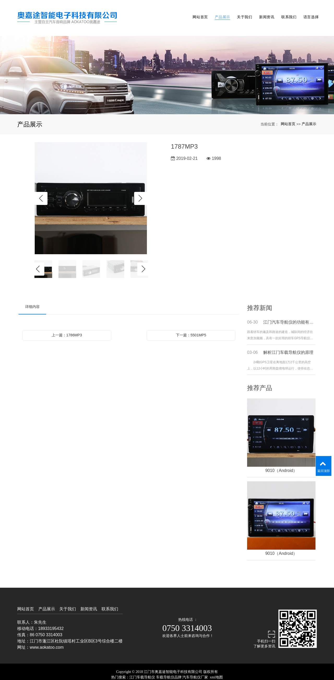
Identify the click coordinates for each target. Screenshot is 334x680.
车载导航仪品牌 (169, 666)
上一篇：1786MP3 (67, 324)
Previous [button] (40, 187)
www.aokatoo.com (47, 636)
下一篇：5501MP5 (191, 324)
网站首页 (186, 12)
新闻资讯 (259, 12)
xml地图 (216, 666)
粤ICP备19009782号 (167, 672)
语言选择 (308, 12)
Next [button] (140, 187)
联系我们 (284, 12)
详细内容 (32, 296)
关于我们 (235, 12)
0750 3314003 (187, 617)
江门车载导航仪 (142, 666)
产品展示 (210, 12)
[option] (90, 187)
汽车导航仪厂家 (195, 666)
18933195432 (51, 617)
